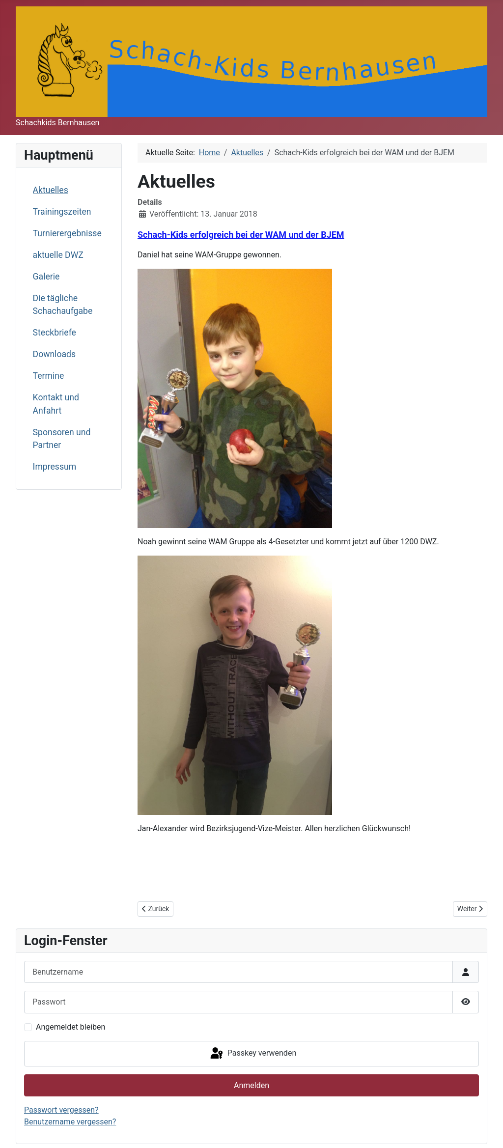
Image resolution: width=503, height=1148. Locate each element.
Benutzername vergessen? (70, 1121)
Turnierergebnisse (67, 233)
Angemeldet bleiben (70, 1027)
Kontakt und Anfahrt (56, 403)
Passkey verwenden (252, 1053)
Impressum (55, 467)
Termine (48, 376)
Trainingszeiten (62, 212)
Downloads (54, 354)
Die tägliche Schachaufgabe (63, 304)
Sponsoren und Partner (62, 438)
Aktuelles (50, 190)
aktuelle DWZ (58, 255)
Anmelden (251, 1085)
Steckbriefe (54, 332)
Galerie (46, 276)
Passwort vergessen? (61, 1110)
